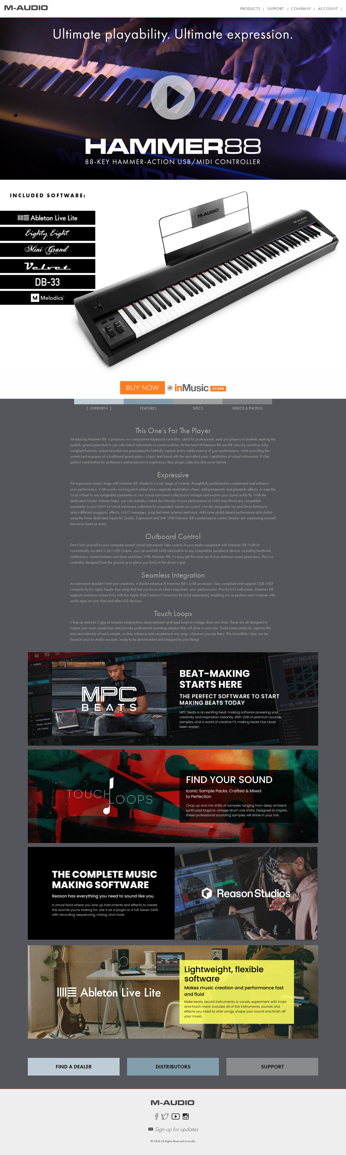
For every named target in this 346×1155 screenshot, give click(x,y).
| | (276, 8)
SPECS (198, 408)
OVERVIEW (99, 408)
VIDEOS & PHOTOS (247, 408)
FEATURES (148, 408)
